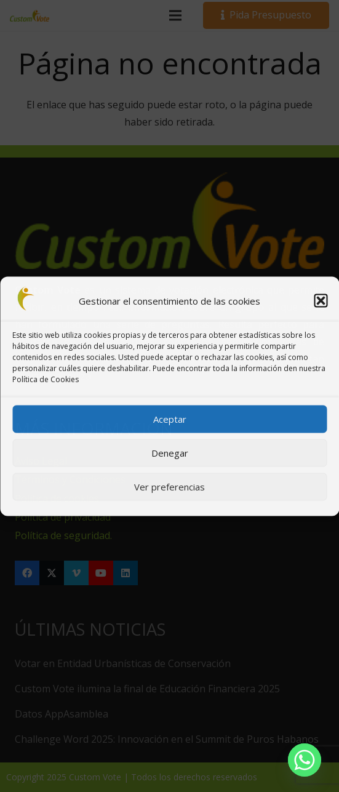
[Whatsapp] (304, 760)
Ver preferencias (169, 487)
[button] (320, 300)
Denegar (169, 453)
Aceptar (169, 419)
